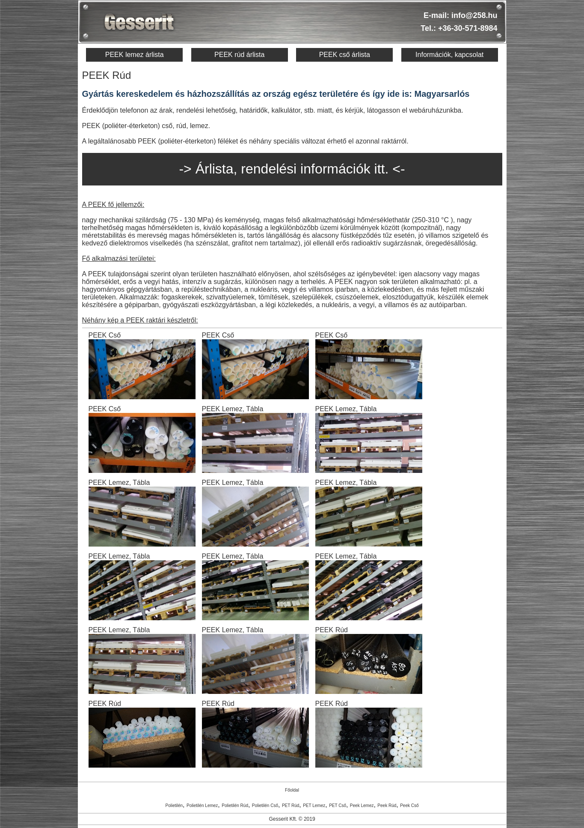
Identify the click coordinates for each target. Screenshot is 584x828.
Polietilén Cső (265, 805)
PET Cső (337, 805)
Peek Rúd (386, 805)
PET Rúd (290, 805)
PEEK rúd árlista (239, 54)
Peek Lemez (362, 805)
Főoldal (292, 790)
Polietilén (174, 805)
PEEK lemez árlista (134, 54)
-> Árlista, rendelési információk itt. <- (292, 168)
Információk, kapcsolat (449, 54)
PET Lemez (314, 805)
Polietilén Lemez (202, 805)
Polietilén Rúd (235, 805)
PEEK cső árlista (344, 54)
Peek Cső (409, 805)
